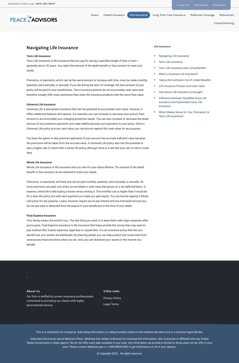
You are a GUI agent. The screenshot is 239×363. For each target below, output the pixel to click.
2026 (115, 353)
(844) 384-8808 (45, 3)
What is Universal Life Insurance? (178, 74)
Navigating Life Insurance (174, 56)
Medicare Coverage (202, 15)
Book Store (219, 5)
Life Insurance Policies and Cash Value (182, 86)
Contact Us (183, 5)
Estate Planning (224, 23)
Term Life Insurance (170, 62)
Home (95, 15)
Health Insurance (114, 15)
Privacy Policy (112, 298)
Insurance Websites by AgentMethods (119, 357)
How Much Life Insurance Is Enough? (181, 92)
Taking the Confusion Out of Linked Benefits (185, 80)
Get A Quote (201, 5)
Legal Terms (111, 304)
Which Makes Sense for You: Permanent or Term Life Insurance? (184, 114)
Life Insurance (138, 15)
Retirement (227, 15)
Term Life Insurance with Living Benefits (182, 68)
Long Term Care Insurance (169, 15)
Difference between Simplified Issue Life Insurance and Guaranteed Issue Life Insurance (183, 102)
